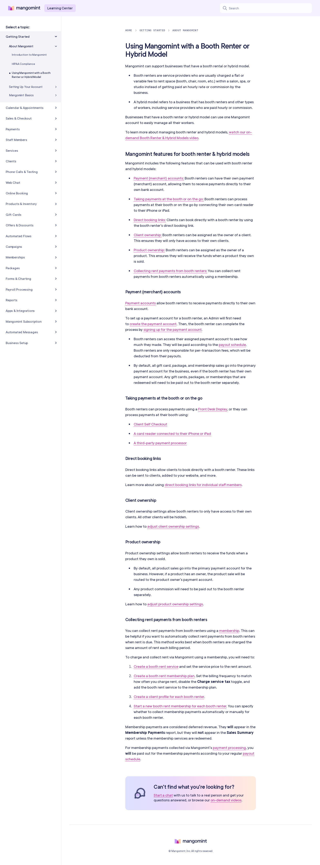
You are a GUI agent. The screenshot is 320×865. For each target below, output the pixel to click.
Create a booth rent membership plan (164, 675)
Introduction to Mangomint (29, 54)
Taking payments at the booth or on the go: (169, 199)
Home (128, 30)
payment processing (229, 747)
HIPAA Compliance (23, 64)
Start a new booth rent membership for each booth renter (180, 706)
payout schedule (232, 344)
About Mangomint (185, 30)
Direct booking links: (150, 219)
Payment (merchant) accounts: (159, 178)
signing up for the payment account (172, 329)
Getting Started (152, 30)
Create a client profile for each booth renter (169, 696)
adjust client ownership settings (173, 526)
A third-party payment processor (160, 443)
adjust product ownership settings (175, 604)
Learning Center (60, 8)
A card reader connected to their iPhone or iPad (172, 433)
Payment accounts (140, 303)
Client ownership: (148, 235)
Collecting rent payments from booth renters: (170, 270)
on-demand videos (226, 800)
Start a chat (163, 795)
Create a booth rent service (156, 666)
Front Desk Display (212, 409)
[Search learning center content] (270, 8)
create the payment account (153, 323)
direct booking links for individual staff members (203, 484)
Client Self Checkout (150, 424)
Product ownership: (149, 250)
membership (229, 630)
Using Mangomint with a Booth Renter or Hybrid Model (31, 75)
